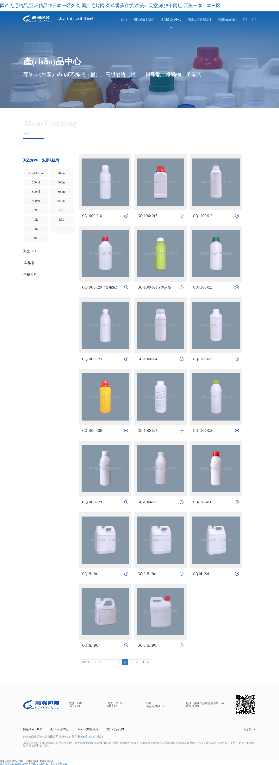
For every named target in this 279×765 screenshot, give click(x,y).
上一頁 (98, 662)
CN (244, 19)
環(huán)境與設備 (88, 729)
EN (254, 19)
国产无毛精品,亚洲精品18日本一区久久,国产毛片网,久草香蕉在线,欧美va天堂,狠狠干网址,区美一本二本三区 (110, 5)
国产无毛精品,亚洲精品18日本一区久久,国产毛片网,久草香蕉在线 (33, 763)
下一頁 (145, 662)
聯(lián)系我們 (115, 729)
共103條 (86, 662)
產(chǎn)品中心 (59, 729)
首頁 (124, 19)
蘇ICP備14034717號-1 (90, 736)
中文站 (247, 729)
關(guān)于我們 (32, 729)
